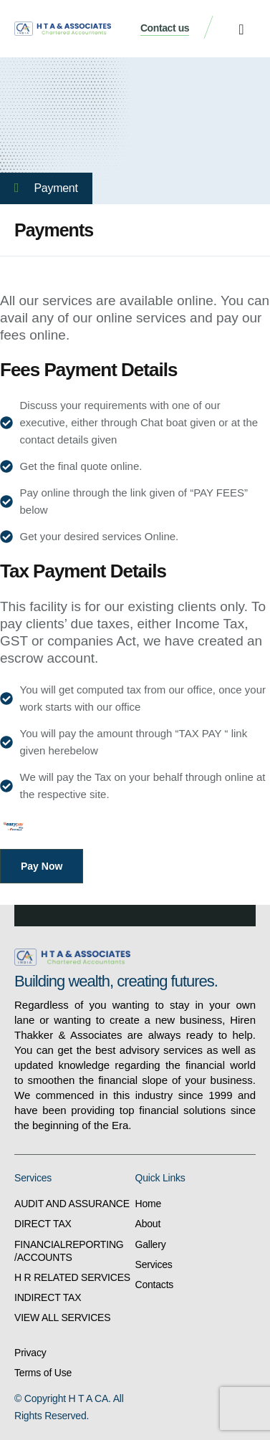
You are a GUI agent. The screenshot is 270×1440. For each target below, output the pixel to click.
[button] (241, 29)
